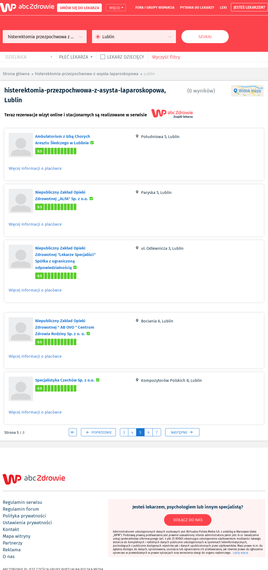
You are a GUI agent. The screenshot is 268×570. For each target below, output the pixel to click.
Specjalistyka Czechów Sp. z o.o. (68, 380)
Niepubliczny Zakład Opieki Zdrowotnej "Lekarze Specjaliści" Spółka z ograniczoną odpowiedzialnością (69, 258)
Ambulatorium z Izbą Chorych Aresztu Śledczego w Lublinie (69, 139)
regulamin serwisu (22, 502)
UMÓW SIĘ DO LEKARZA (79, 8)
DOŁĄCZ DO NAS (187, 520)
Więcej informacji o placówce (35, 168)
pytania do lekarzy (197, 7)
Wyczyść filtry (166, 56)
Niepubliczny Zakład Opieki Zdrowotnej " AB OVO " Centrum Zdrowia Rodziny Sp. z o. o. (69, 327)
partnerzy (12, 543)
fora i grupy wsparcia (155, 7)
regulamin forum (21, 509)
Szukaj (205, 37)
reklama (12, 549)
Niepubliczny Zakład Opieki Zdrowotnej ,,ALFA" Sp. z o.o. (69, 195)
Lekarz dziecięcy (125, 56)
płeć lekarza (73, 56)
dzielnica (16, 56)
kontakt (11, 529)
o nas (9, 556)
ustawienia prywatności (27, 522)
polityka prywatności (24, 516)
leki (223, 7)
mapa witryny (16, 536)
